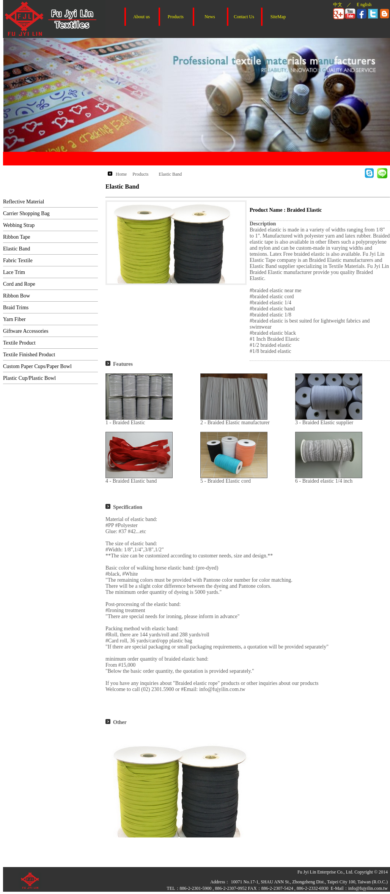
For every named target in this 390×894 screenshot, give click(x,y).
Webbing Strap (19, 225)
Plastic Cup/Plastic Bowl (29, 378)
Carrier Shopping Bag (26, 213)
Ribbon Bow (16, 296)
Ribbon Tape (16, 237)
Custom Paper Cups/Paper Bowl (37, 366)
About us (141, 16)
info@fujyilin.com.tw (368, 888)
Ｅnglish (363, 4)
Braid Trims (15, 307)
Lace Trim (14, 272)
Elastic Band (16, 249)
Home (121, 174)
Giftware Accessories (25, 331)
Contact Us (244, 16)
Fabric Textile (18, 260)
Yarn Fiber (14, 319)
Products (176, 16)
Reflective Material (23, 202)
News (209, 16)
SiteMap (278, 16)
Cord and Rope (19, 284)
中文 (337, 4)
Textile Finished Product (29, 354)
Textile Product (19, 343)
